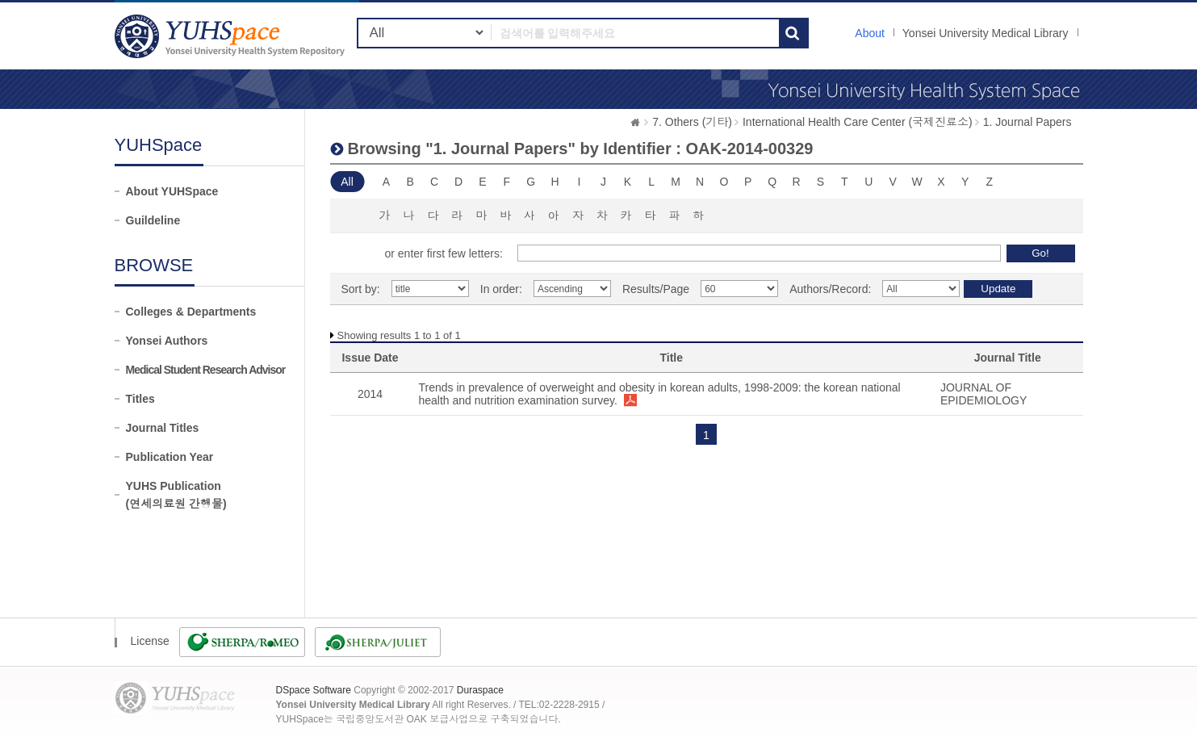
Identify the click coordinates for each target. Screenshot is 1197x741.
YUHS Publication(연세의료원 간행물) (176, 494)
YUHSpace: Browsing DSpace (232, 36)
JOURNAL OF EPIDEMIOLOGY (983, 394)
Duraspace (480, 690)
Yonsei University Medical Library (985, 33)
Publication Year (170, 456)
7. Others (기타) (692, 121)
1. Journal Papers (1027, 121)
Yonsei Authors (167, 340)
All (347, 181)
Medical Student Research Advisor (206, 369)
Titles (140, 398)
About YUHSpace (172, 191)
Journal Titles (162, 427)
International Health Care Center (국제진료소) (858, 121)
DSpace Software (313, 690)
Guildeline (153, 220)
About (870, 33)
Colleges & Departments (191, 311)
